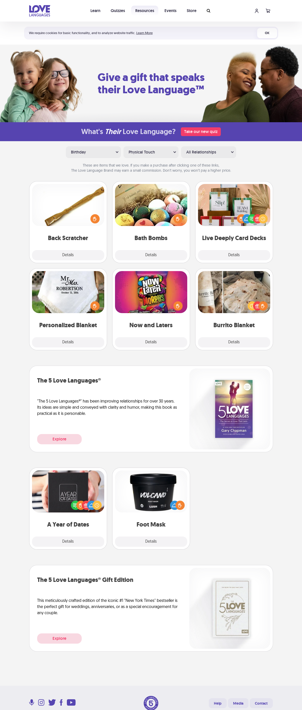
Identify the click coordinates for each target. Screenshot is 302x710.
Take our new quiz (200, 131)
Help (218, 703)
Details (68, 255)
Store (191, 10)
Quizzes (118, 10)
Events (170, 10)
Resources (144, 10)
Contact (261, 703)
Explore (59, 439)
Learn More (144, 33)
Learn (95, 10)
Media (238, 703)
